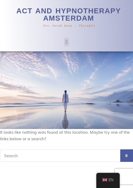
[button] (66, 42)
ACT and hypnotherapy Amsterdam (68, 14)
